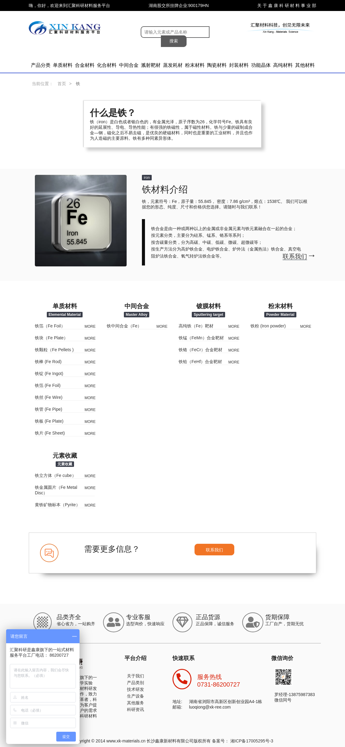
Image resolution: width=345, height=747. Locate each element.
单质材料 (62, 65)
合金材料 (85, 65)
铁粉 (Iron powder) (268, 325)
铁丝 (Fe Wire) (48, 397)
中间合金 (129, 65)
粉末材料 (195, 65)
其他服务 (135, 702)
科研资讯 (135, 709)
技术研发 (135, 689)
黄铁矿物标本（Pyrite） (57, 504)
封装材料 (239, 65)
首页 (62, 83)
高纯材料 (283, 65)
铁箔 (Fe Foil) (48, 385)
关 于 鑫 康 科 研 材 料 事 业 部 (286, 5)
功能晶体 (261, 65)
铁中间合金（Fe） (124, 325)
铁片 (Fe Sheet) (50, 433)
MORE (90, 326)
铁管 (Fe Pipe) (48, 409)
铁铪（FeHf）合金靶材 (200, 361)
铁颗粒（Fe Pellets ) (54, 349)
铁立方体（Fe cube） (55, 475)
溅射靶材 (151, 65)
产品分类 (40, 65)
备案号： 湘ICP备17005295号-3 (242, 740)
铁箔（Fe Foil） (50, 325)
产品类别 (135, 682)
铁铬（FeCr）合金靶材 (200, 349)
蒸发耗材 (173, 65)
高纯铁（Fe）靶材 (196, 325)
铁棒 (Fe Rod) (48, 361)
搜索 (173, 40)
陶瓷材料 (217, 65)
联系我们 (214, 549)
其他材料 (305, 65)
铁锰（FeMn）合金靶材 (201, 337)
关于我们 (135, 675)
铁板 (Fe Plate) (49, 421)
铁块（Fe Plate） (51, 337)
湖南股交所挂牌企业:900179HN (179, 5)
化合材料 (107, 65)
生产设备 (135, 696)
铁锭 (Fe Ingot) (49, 373)
